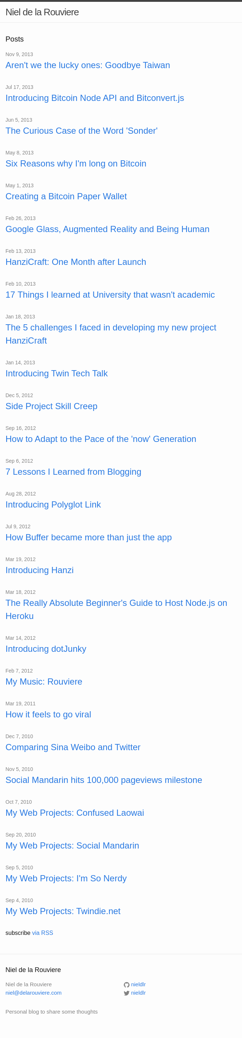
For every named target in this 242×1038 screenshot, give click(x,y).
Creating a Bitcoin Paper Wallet (66, 196)
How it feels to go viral (48, 714)
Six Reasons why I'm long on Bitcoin (75, 163)
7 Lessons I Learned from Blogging (73, 472)
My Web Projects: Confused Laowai (74, 813)
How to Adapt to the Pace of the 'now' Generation (100, 439)
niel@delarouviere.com (33, 993)
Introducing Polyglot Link (53, 504)
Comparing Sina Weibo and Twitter (73, 747)
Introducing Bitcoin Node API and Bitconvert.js (94, 98)
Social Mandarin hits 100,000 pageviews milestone (103, 780)
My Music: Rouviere (43, 681)
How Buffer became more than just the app (88, 537)
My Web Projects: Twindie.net (62, 911)
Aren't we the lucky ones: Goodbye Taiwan (87, 65)
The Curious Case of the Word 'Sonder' (81, 131)
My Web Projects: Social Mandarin (72, 845)
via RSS (42, 933)
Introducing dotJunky (45, 649)
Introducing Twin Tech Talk (56, 373)
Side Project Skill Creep (51, 406)
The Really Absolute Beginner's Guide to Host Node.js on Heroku (116, 609)
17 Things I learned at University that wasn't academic (110, 294)
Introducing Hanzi (39, 570)
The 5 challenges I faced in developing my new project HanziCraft (110, 333)
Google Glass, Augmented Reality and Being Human (107, 229)
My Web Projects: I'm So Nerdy (66, 878)
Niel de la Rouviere (42, 12)
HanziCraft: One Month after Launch (75, 262)
